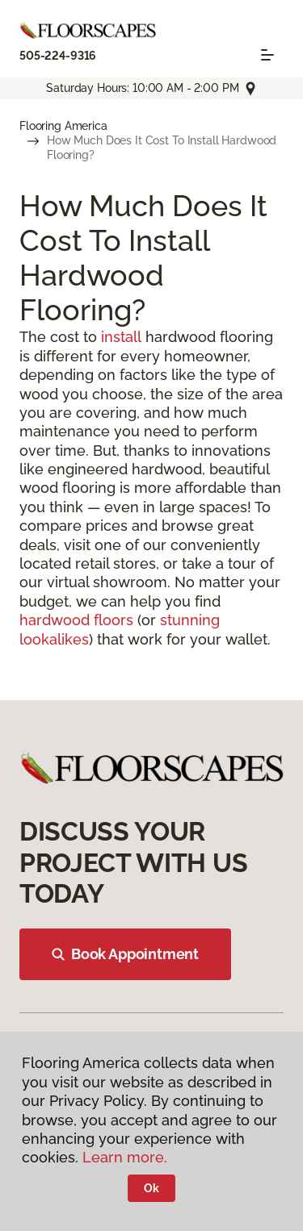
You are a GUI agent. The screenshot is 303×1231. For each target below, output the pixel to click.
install (121, 336)
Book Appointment (125, 953)
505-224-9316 (57, 55)
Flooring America (63, 125)
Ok (151, 1188)
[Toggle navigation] (267, 55)
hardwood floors (76, 619)
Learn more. (124, 1157)
